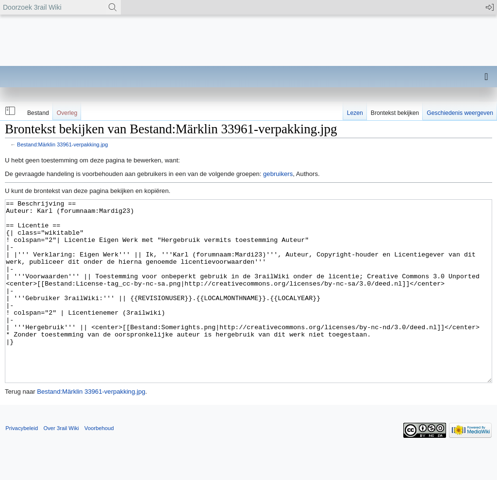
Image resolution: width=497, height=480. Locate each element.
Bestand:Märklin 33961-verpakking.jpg (62, 144)
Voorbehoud (99, 464)
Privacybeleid (21, 464)
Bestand (38, 113)
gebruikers (278, 173)
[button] (9, 111)
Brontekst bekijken (395, 113)
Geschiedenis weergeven (460, 113)
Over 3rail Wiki (61, 464)
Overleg (67, 113)
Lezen (355, 113)
